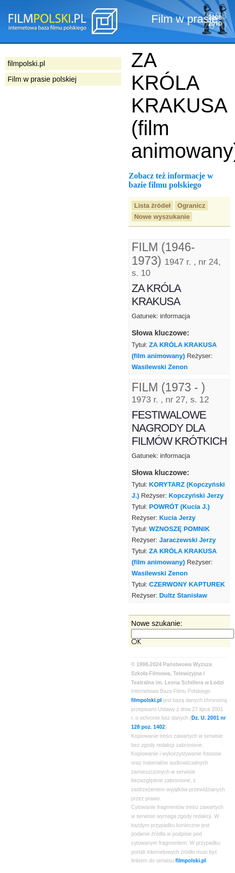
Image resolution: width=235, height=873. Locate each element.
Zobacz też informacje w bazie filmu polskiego (171, 180)
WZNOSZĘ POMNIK (179, 529)
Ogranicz (191, 205)
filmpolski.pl (146, 700)
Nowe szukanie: (157, 623)
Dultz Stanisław (183, 595)
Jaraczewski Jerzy (187, 540)
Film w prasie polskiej (42, 79)
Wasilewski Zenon (160, 367)
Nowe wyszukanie (162, 216)
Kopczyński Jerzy (195, 495)
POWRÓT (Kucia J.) (179, 506)
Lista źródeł (152, 205)
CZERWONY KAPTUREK (187, 584)
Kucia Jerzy (177, 517)
